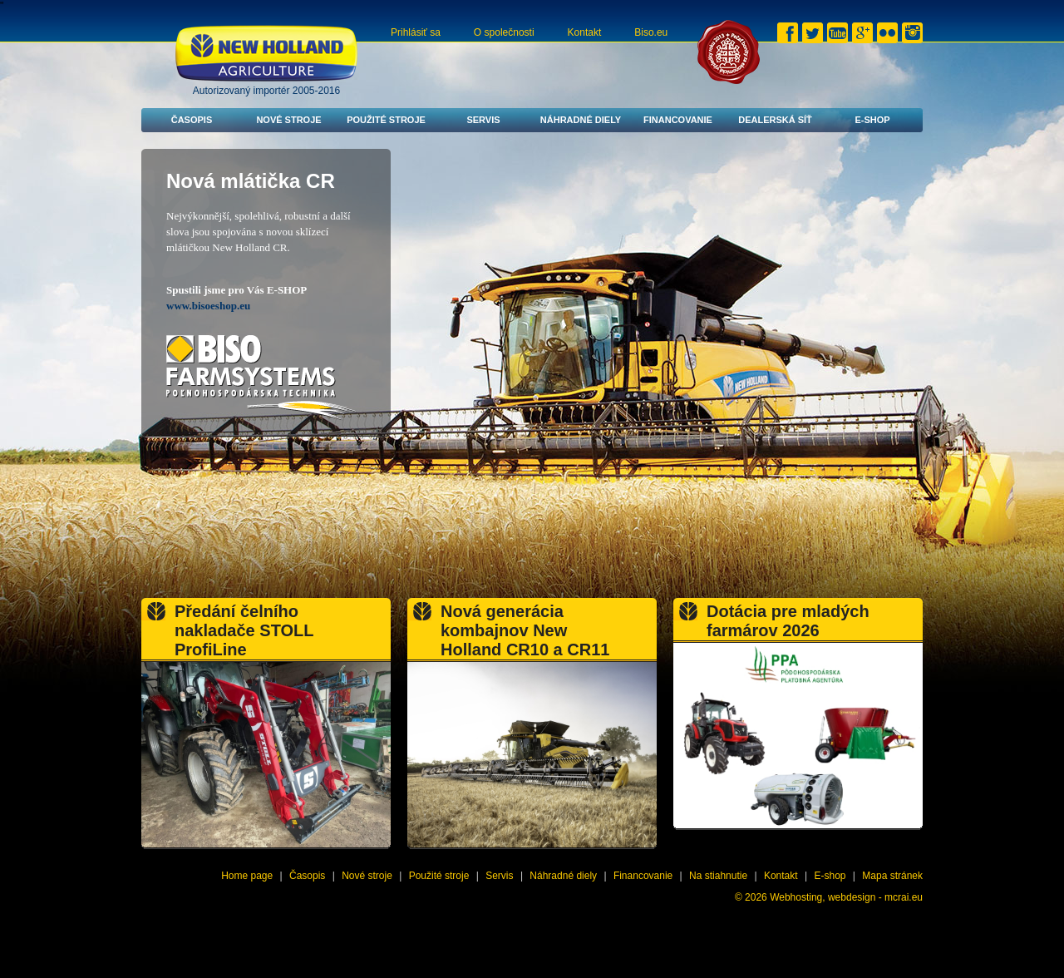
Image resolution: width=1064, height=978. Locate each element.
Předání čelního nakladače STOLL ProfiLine (244, 630)
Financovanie (677, 120)
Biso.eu (650, 32)
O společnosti (504, 32)
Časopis (192, 120)
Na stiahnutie (718, 876)
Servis (483, 120)
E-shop (872, 120)
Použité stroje (386, 120)
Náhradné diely (580, 120)
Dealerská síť (775, 120)
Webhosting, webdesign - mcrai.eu (846, 897)
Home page (247, 876)
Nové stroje (288, 120)
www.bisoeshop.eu (208, 305)
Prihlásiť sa (416, 32)
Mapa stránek (892, 876)
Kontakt (585, 32)
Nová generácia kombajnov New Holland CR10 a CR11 (525, 630)
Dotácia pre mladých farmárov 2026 (788, 621)
